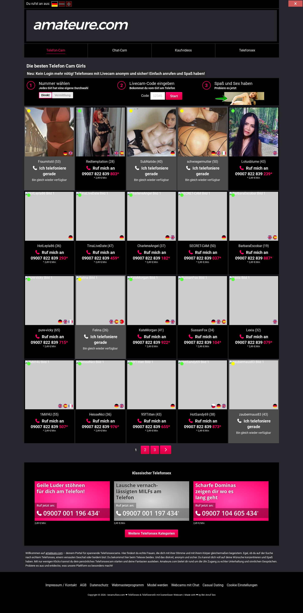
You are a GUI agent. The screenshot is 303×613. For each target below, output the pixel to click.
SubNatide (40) (151, 162)
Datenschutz (99, 585)
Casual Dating (213, 585)
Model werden (157, 585)
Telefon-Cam (55, 50)
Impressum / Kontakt (61, 585)
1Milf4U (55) (49, 414)
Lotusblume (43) (253, 162)
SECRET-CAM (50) (202, 246)
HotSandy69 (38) (202, 414)
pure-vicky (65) (49, 330)
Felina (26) (100, 330)
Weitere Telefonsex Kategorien (151, 533)
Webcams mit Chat (185, 585)
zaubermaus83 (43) (253, 414)
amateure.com (54, 553)
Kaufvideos (183, 50)
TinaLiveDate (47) (100, 246)
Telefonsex (247, 50)
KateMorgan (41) (151, 330)
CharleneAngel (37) (151, 246)
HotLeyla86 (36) (49, 246)
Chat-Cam (119, 50)
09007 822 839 (100, 173)
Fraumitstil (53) (49, 162)
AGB (83, 585)
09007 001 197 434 (147, 513)
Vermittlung (63, 95)
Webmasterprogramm (128, 585)
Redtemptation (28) (100, 162)
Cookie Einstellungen (242, 585)
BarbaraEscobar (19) (253, 246)
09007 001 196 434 (68, 513)
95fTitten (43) (151, 414)
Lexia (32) (253, 330)
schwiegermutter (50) (202, 162)
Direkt (45, 95)
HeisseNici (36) (100, 414)
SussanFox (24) (202, 330)
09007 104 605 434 (227, 513)
